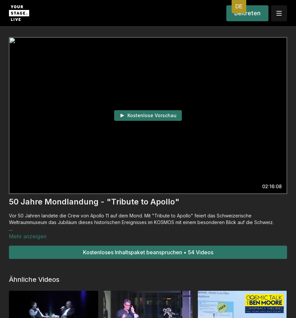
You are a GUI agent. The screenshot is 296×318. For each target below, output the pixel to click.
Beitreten (247, 13)
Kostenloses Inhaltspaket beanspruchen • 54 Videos (148, 252)
